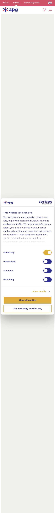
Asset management (31, 3)
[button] (44, 9)
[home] (10, 10)
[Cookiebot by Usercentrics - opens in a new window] (39, 202)
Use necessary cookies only (27, 308)
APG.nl (6, 3)
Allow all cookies (27, 300)
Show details (39, 291)
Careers (16, 3)
